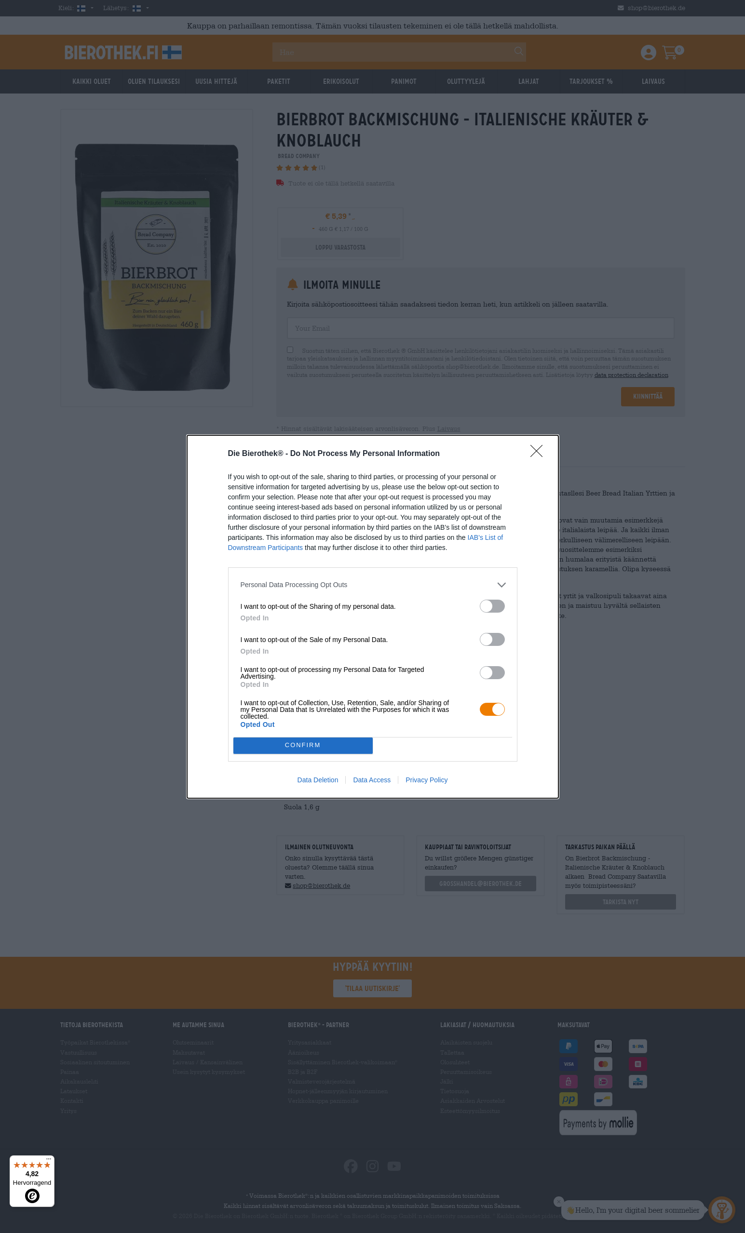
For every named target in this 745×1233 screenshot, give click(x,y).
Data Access (372, 780)
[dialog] (372, 616)
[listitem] (373, 585)
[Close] (539, 454)
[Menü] (48, 1161)
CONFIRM (303, 745)
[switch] (492, 606)
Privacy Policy (426, 780)
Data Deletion (318, 780)
